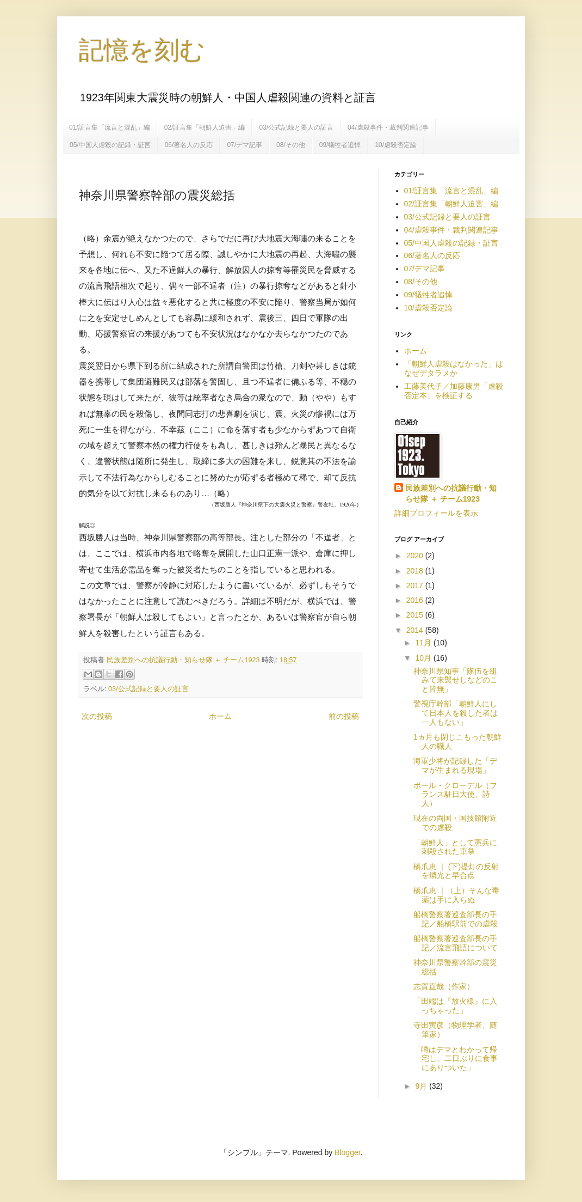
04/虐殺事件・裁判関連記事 (388, 127)
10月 (424, 658)
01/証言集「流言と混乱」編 (109, 127)
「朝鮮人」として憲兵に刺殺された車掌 (455, 847)
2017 (415, 585)
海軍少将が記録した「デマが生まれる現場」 (455, 765)
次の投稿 (97, 716)
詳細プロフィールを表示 (436, 513)
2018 (415, 570)
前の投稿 (344, 716)
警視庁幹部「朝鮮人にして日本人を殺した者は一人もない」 (455, 713)
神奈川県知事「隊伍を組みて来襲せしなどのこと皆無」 (455, 680)
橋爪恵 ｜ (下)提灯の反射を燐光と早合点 (456, 871)
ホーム (220, 716)
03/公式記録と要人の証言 (296, 127)
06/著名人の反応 (189, 145)
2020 (415, 555)
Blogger (347, 1152)
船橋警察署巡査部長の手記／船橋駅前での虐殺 (455, 919)
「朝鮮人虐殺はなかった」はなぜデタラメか (453, 368)
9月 (422, 1086)
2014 (415, 630)
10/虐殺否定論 (396, 145)
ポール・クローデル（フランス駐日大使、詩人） (455, 794)
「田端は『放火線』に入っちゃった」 (455, 1006)
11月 (424, 642)
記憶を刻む (142, 50)
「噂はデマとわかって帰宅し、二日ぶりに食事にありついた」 (455, 1058)
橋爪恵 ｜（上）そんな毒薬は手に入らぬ (456, 895)
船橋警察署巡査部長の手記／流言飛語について (455, 943)
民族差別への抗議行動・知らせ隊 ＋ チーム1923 (451, 493)
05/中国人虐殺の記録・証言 (110, 145)
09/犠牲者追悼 (340, 145)
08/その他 (290, 145)
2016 (415, 600)
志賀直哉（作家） (443, 986)
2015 (415, 615)
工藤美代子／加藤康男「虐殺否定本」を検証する (453, 391)
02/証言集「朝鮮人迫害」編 (204, 127)
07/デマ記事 (244, 145)
